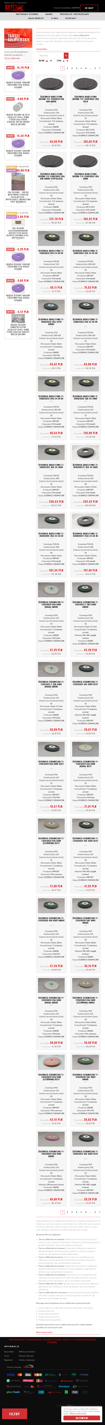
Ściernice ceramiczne (13, 55)
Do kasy (89, 8)
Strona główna (20, 52)
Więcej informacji (78, 1413)
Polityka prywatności (27, 1352)
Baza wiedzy (36, 18)
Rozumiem (82, 1418)
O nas (54, 18)
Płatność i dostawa (26, 1356)
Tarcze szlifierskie (12, 58)
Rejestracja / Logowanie (15, 3)
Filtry (14, 1413)
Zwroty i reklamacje (26, 1360)
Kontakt (70, 18)
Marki (49, 14)
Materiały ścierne (27, 14)
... (90, 68)
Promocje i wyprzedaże (74, 14)
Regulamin (8, 1360)
